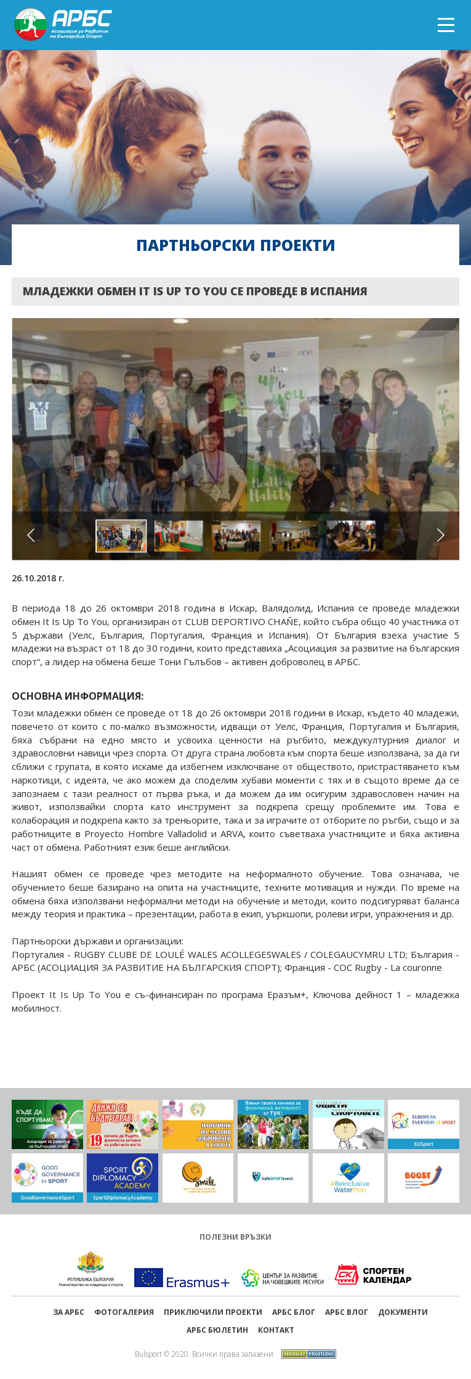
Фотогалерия (124, 1312)
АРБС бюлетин (217, 1330)
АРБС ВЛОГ (346, 1312)
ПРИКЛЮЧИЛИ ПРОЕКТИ (213, 1312)
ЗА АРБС (68, 1312)
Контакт (276, 1330)
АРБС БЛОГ (293, 1312)
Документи (403, 1312)
